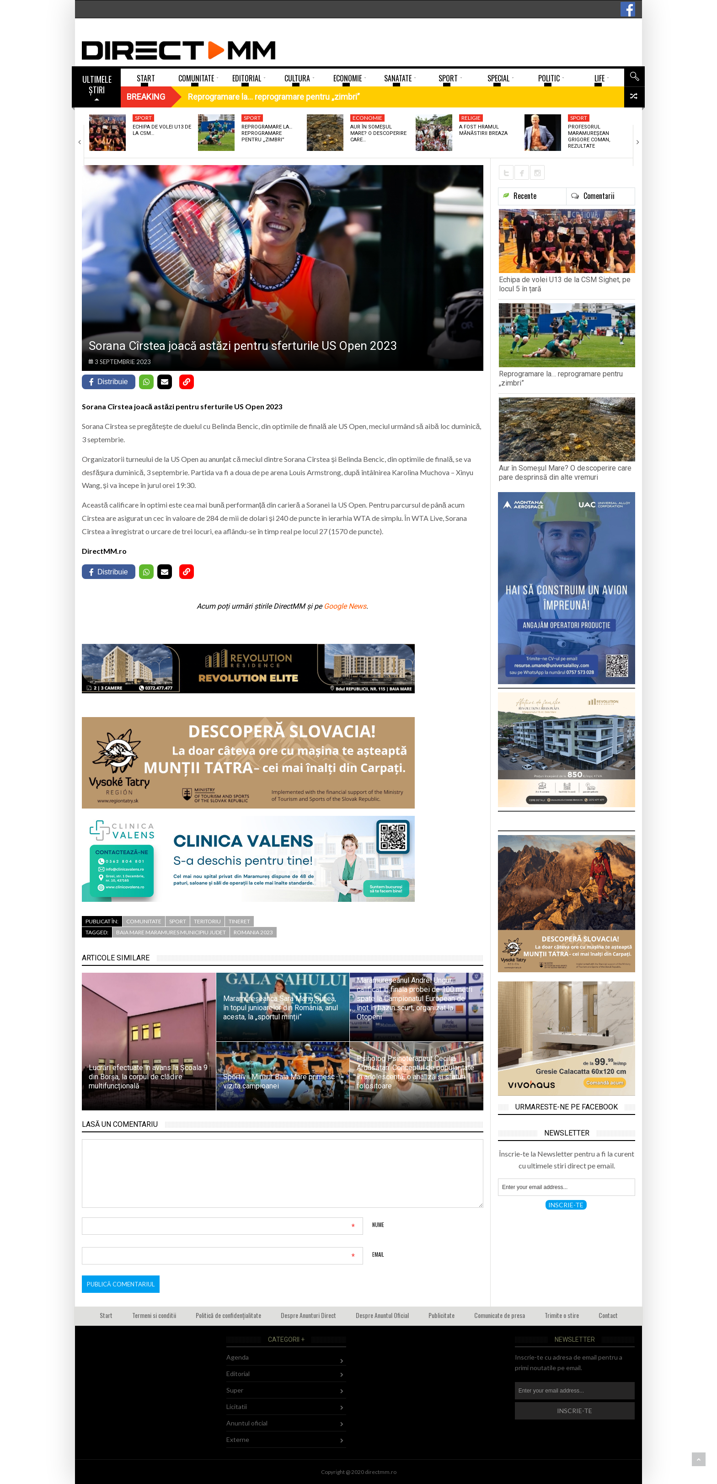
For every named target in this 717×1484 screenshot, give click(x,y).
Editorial (238, 1373)
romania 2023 (253, 932)
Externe (237, 1439)
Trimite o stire (562, 1315)
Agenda (237, 1357)
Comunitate (143, 921)
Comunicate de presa (499, 1315)
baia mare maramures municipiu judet (171, 932)
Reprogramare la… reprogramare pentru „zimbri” (266, 133)
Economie (367, 117)
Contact (608, 1315)
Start (106, 1315)
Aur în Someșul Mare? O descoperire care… (378, 133)
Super (234, 1390)
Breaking (146, 97)
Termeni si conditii (154, 1315)
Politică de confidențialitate (228, 1315)
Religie (471, 117)
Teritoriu (207, 921)
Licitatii (236, 1406)
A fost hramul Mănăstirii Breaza (483, 130)
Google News (345, 606)
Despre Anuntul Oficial (382, 1315)
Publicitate (441, 1315)
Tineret (239, 921)
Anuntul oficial (247, 1423)
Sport (143, 117)
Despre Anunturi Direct (308, 1315)
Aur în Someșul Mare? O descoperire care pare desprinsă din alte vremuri (565, 473)
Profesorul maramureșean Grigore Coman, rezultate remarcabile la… (590, 140)
